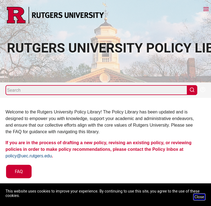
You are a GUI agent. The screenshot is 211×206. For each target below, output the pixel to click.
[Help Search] (202, 89)
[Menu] (206, 9)
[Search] (96, 90)
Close (199, 197)
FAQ (19, 171)
